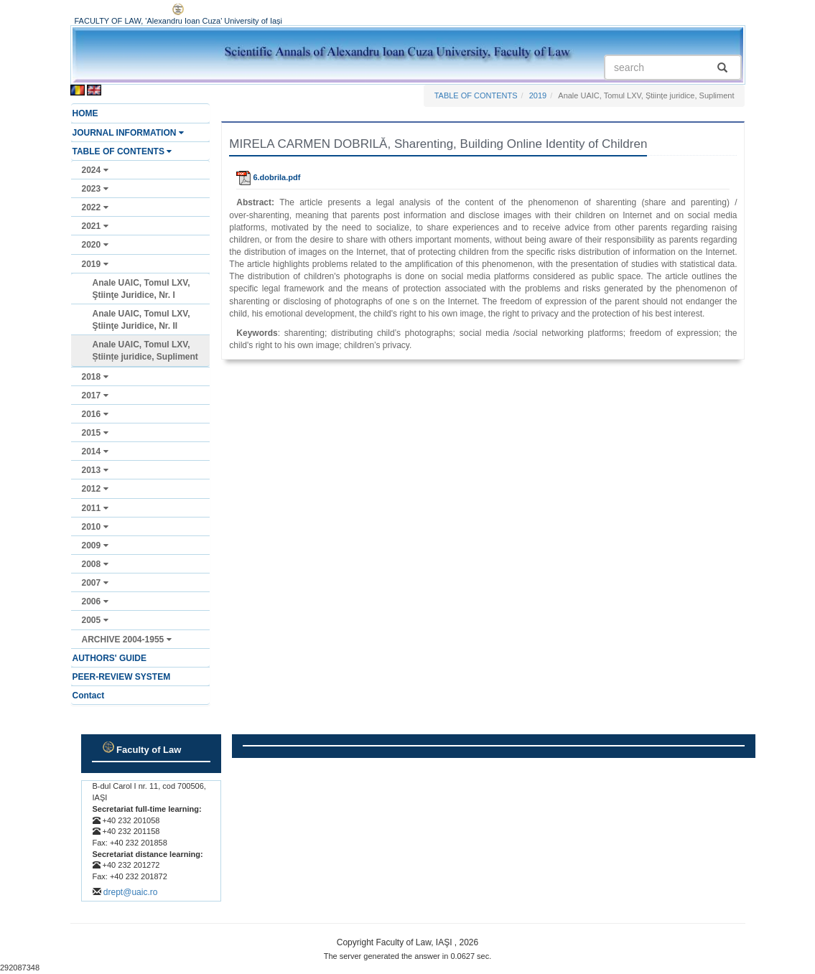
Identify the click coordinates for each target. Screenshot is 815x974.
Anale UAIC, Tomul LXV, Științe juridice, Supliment (145, 351)
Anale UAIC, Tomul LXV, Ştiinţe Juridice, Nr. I (141, 289)
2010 (95, 527)
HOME (85, 113)
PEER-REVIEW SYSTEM (122, 677)
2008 (95, 564)
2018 (95, 377)
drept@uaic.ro (130, 892)
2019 (95, 264)
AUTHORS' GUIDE (110, 658)
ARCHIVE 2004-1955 (127, 639)
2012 (95, 489)
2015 (95, 433)
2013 (95, 470)
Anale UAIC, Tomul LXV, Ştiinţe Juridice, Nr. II (141, 320)
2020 (95, 245)
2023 (95, 189)
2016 (95, 414)
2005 (95, 620)
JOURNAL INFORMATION (128, 133)
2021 (95, 226)
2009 (95, 545)
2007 (95, 583)
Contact (89, 695)
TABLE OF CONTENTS (122, 151)
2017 (95, 395)
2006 (95, 601)
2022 (95, 207)
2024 (95, 170)
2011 (95, 508)
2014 (95, 451)
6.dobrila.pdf (268, 177)
